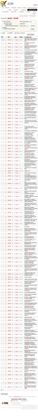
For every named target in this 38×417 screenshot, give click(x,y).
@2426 (9, 113)
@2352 (9, 371)
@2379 (9, 279)
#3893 (28, 104)
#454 (28, 188)
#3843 (28, 228)
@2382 (9, 267)
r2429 (36, 88)
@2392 (9, 231)
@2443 (9, 50)
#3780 (29, 384)
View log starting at (27, 21)
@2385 (9, 255)
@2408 (9, 172)
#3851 (28, 145)
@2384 (9, 259)
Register (24, 7)
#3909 (32, 52)
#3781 (29, 361)
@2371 (9, 303)
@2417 (9, 143)
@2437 (9, 71)
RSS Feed (15, 403)
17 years (16, 40)
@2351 (9, 374)
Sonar (34, 11)
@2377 (9, 284)
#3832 (29, 101)
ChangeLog (24, 403)
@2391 (9, 235)
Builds (28, 11)
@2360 (9, 340)
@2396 (9, 218)
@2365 (9, 323)
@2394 (9, 225)
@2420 (9, 131)
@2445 (9, 43)
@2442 (9, 53)
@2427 (9, 109)
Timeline (16, 9)
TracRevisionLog (17, 399)
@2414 (9, 152)
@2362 (9, 333)
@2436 (9, 74)
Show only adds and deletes (11, 25)
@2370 (9, 306)
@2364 (9, 327)
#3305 (28, 308)
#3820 (29, 353)
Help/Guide (13, 7)
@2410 (9, 166)
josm (10, 18)
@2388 (9, 245)
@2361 (9, 337)
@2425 (9, 115)
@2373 (9, 297)
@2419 (9, 135)
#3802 (28, 388)
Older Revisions (32, 15)
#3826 (29, 325)
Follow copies (8, 24)
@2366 (9, 320)
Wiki (10, 9)
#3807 (29, 349)
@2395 (9, 221)
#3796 (30, 121)
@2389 (9, 242)
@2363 (9, 330)
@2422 (9, 125)
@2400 (9, 202)
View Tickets (5, 11)
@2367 (9, 316)
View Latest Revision (24, 15)
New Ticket (14, 11)
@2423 (9, 122)
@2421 (9, 128)
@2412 (9, 158)
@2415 (9, 149)
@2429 (9, 101)
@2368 (9, 313)
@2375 (9, 291)
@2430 (9, 98)
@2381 (9, 272)
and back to (25, 23)
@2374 (9, 294)
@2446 (9, 40)
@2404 (9, 185)
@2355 (9, 358)
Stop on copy (7, 23)
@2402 (9, 193)
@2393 (9, 228)
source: (4, 18)
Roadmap (22, 11)
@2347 (9, 390)
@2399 (9, 206)
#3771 (29, 321)
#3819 (29, 357)
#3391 (27, 299)
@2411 (9, 161)
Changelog (23, 9)
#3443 (28, 266)
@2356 (9, 354)
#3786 (29, 254)
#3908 (28, 45)
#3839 (28, 38)
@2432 (9, 90)
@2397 (9, 214)
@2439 (9, 65)
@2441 (9, 57)
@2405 (9, 181)
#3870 (28, 148)
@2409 (9, 169)
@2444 (9, 47)
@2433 (9, 86)
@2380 (9, 276)
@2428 (9, 105)
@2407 (9, 174)
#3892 (27, 76)
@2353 (9, 366)
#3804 (29, 93)
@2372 (9, 300)
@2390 (9, 239)
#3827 (28, 290)
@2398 (9, 210)
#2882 (34, 248)
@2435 (9, 78)
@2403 (9, 189)
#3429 (33, 346)
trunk (16, 18)
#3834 (27, 241)
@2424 (9, 118)
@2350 (9, 378)
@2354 (9, 362)
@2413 (9, 155)
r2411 (32, 152)
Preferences (7, 7)
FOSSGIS (19, 408)
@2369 (9, 309)
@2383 (9, 263)
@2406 (9, 177)
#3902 (28, 43)
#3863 (28, 176)
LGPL (32, 411)
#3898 (28, 68)
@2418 (9, 139)
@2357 (9, 350)
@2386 (9, 251)
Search (34, 13)
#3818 (29, 365)
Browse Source (32, 9)
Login (3, 7)
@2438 (9, 69)
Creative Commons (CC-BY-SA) (22, 410)
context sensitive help (30, 242)
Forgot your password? (32, 7)
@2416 (9, 146)
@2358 (9, 346)
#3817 (29, 369)
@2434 (9, 82)
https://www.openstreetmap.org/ (29, 409)
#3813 (28, 373)
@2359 (9, 343)
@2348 (9, 386)
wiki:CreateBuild (28, 310)
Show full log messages (9, 28)
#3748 (27, 262)
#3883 (28, 112)
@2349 (9, 382)
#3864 (28, 154)
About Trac (19, 7)
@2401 (9, 198)
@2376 (9, 288)
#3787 (29, 380)
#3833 (29, 250)
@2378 (9, 281)
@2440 (9, 61)
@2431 (9, 94)
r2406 (26, 144)
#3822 (28, 343)
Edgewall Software (17, 406)
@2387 (9, 248)
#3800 (28, 200)
